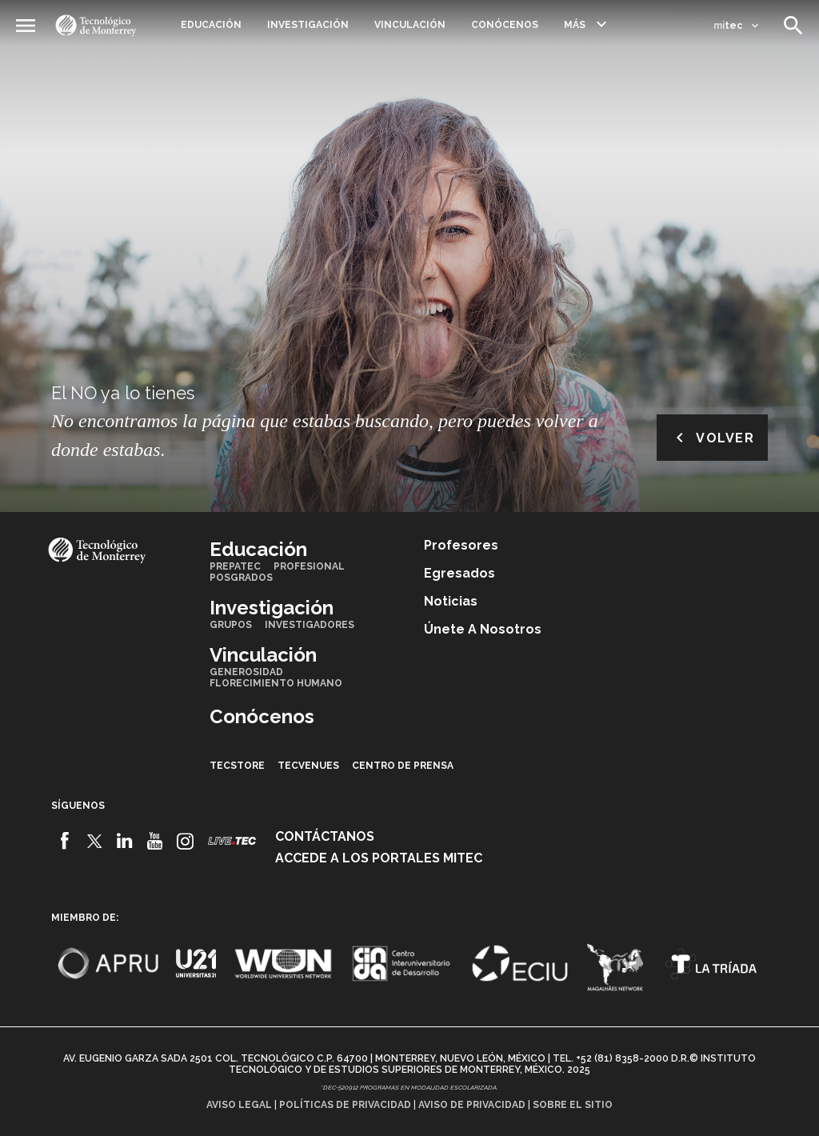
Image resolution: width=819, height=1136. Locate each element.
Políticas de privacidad (345, 1104)
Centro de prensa (402, 765)
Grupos (231, 624)
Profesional (309, 566)
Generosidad (246, 672)
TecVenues (308, 765)
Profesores (461, 545)
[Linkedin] (125, 841)
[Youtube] (154, 841)
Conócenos (504, 24)
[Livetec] (232, 840)
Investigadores (309, 624)
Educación (211, 24)
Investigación (308, 24)
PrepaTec (235, 566)
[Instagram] (185, 841)
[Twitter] (94, 841)
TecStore (237, 765)
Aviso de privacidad (471, 1104)
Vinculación (409, 24)
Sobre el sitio (573, 1104)
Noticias (450, 601)
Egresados (459, 573)
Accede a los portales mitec (378, 858)
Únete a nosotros (482, 629)
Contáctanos (324, 836)
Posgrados (241, 577)
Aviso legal (239, 1104)
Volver (712, 437)
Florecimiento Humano (276, 683)
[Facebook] (64, 841)
